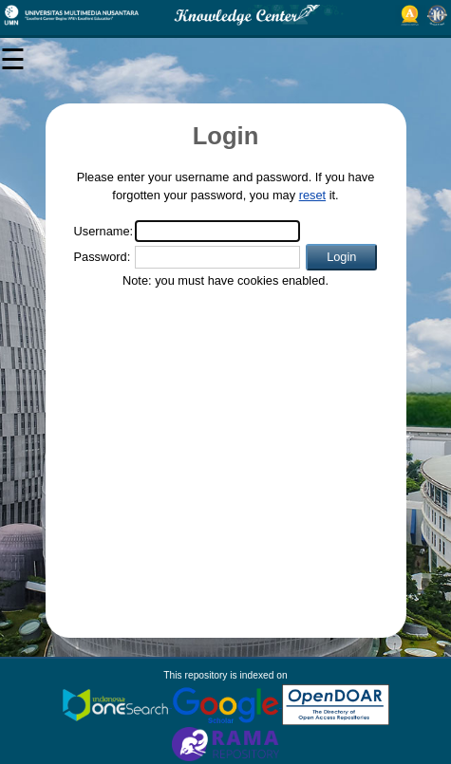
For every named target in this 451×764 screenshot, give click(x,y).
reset (312, 195)
